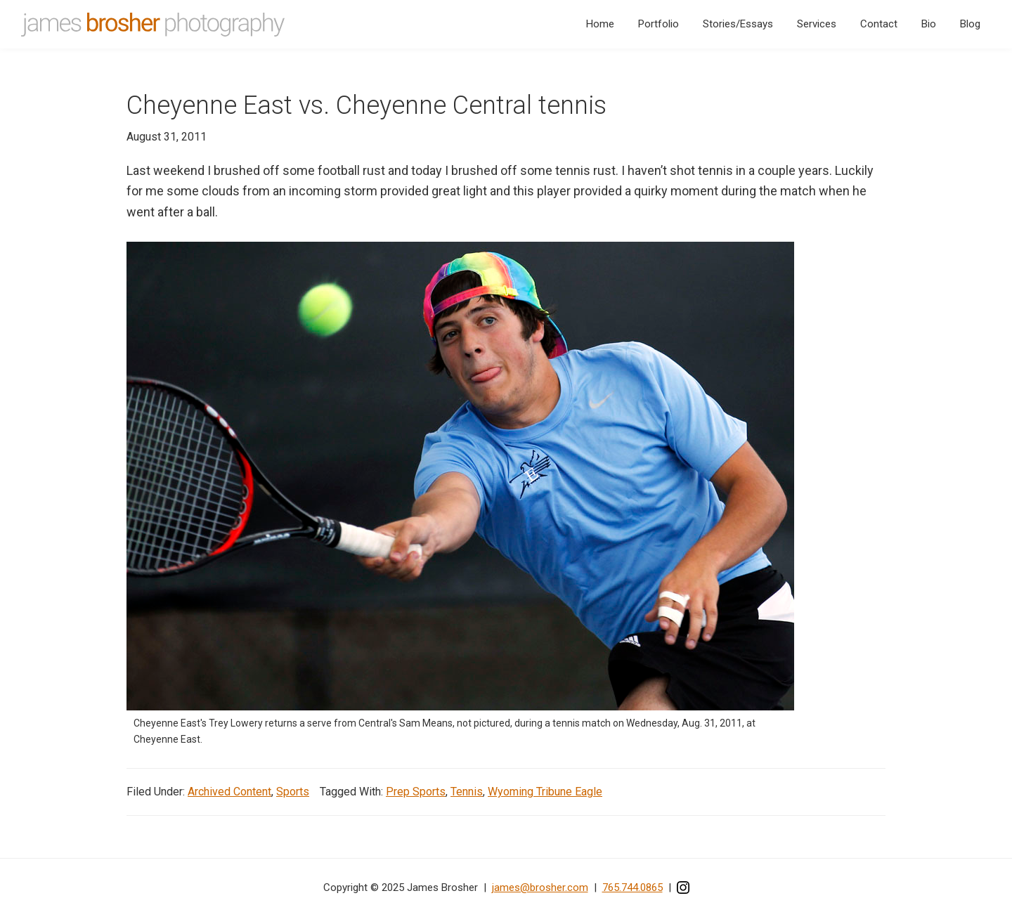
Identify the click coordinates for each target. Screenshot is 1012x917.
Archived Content (229, 791)
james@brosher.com (540, 887)
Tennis (466, 791)
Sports (292, 791)
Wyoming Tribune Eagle (545, 791)
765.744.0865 (632, 887)
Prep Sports (416, 791)
